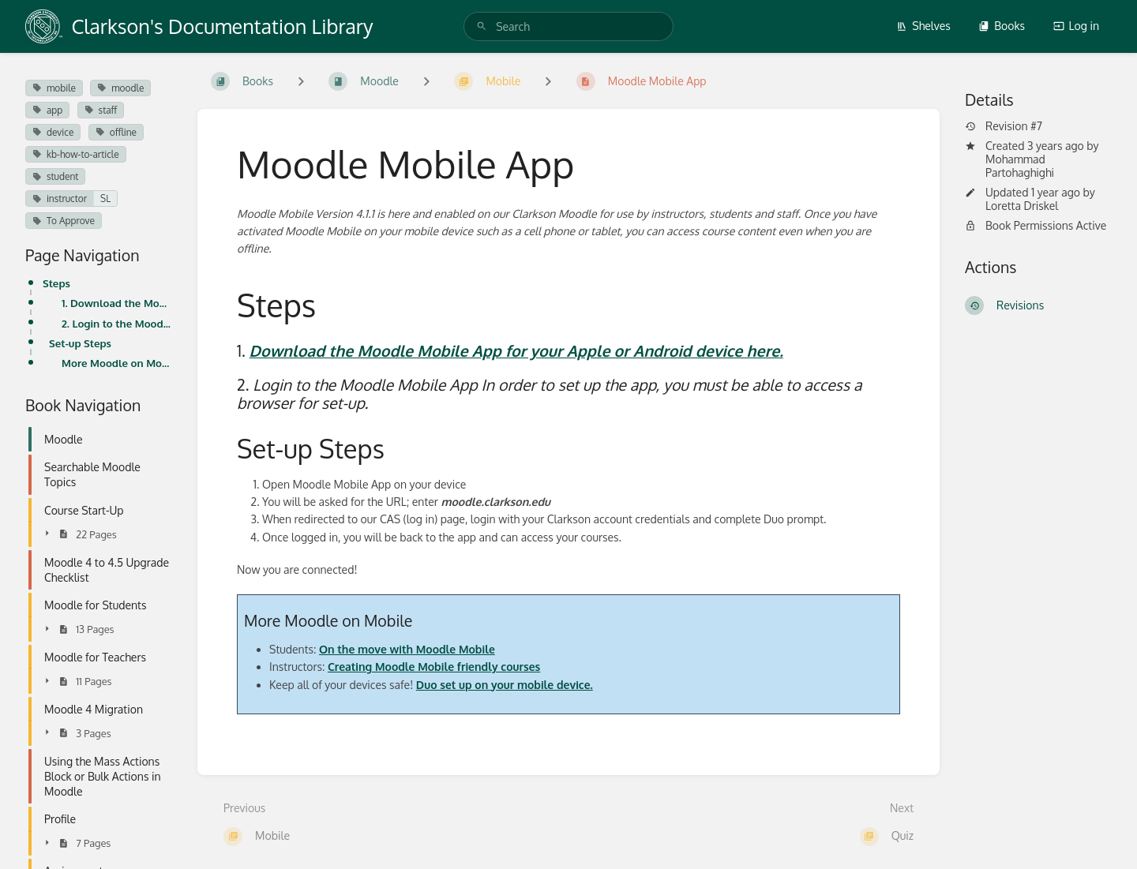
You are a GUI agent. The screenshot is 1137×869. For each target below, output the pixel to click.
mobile (54, 88)
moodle (120, 88)
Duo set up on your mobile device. (504, 684)
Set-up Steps (80, 343)
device (52, 132)
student (55, 176)
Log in (1076, 25)
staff (101, 110)
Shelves (923, 25)
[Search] (481, 26)
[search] (568, 26)
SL (105, 198)
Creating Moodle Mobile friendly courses (434, 666)
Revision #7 (1003, 126)
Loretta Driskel (1021, 205)
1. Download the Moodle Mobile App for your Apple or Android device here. (117, 302)
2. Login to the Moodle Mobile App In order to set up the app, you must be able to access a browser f (117, 323)
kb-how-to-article (75, 154)
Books (1001, 25)
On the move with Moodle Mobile (407, 649)
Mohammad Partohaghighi (1019, 165)
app (47, 110)
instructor (59, 198)
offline (116, 132)
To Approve (63, 221)
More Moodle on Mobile (117, 362)
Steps (56, 283)
